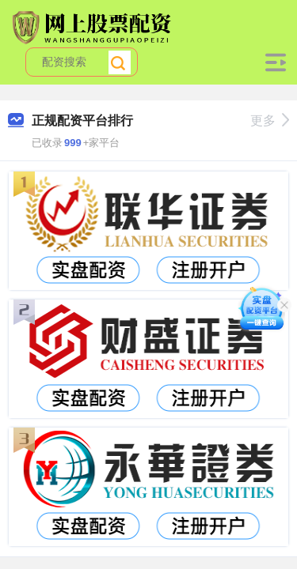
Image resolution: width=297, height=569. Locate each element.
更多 (269, 120)
